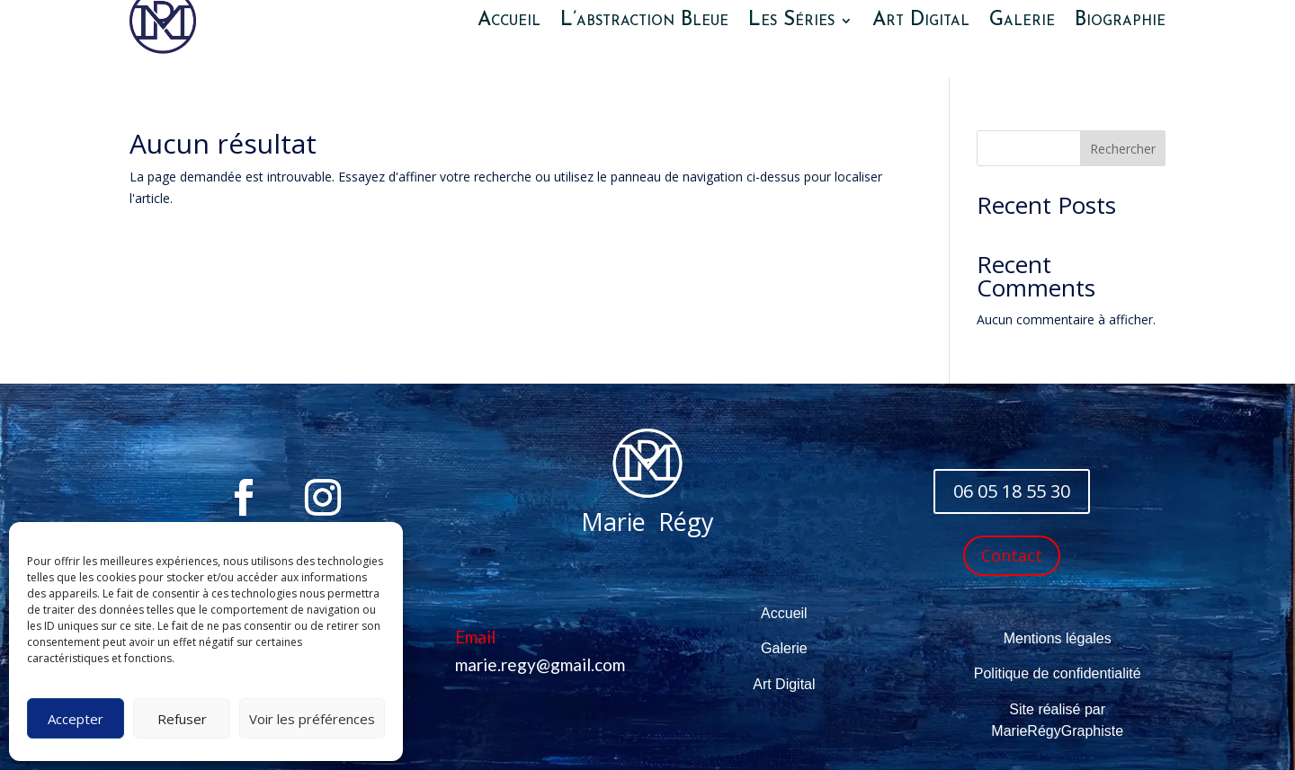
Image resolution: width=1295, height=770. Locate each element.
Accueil (784, 613)
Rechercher (1123, 148)
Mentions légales (1058, 638)
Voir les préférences (312, 719)
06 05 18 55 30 (1011, 491)
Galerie (784, 648)
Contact (1011, 555)
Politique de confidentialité (1057, 673)
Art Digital (784, 684)
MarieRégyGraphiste (1057, 731)
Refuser (182, 719)
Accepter (75, 719)
